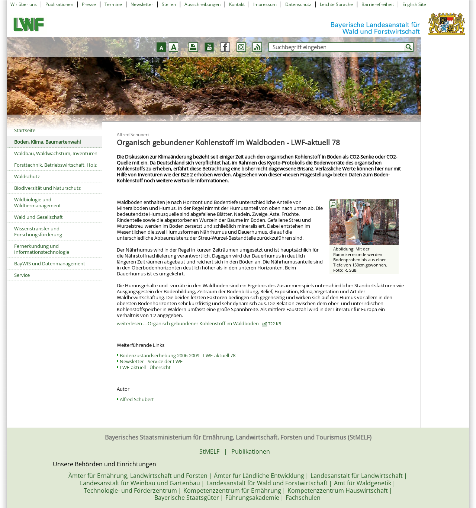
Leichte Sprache (336, 4)
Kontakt (237, 4)
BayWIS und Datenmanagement (49, 263)
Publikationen (59, 4)
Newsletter (142, 4)
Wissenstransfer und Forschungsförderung (38, 231)
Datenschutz (298, 4)
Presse (89, 4)
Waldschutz (27, 176)
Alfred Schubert (137, 399)
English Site (414, 4)
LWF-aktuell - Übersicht (145, 367)
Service (22, 275)
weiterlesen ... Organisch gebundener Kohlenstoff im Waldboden (199, 323)
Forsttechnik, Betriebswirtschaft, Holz (55, 165)
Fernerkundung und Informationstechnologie (41, 249)
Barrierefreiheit (377, 4)
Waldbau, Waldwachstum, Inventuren (55, 153)
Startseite (24, 130)
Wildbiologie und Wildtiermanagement (37, 202)
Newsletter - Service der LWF (151, 361)
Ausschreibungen (202, 4)
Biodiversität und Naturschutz (47, 188)
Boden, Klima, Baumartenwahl (47, 141)
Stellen (169, 4)
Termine (113, 4)
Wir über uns (23, 4)
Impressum (265, 4)
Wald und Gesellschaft (38, 217)
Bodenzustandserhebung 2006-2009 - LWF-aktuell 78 (177, 355)
